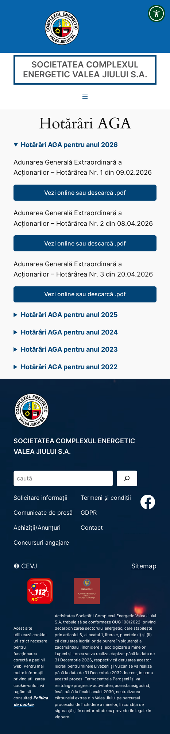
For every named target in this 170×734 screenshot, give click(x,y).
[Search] (127, 478)
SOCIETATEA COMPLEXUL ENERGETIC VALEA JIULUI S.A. (85, 69)
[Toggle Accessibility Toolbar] (156, 13)
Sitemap (144, 566)
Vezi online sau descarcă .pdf (85, 192)
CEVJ (29, 566)
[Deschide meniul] (85, 96)
